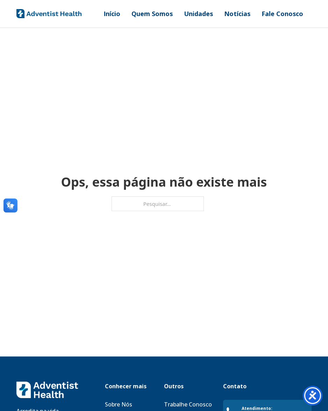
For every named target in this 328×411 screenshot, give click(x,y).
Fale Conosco (282, 13)
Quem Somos (152, 13)
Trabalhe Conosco (188, 404)
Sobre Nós (118, 404)
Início (112, 13)
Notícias (237, 13)
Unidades (198, 13)
